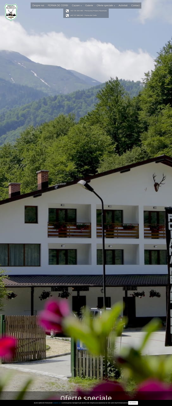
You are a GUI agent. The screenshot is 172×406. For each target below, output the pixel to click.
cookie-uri (57, 403)
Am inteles (133, 403)
